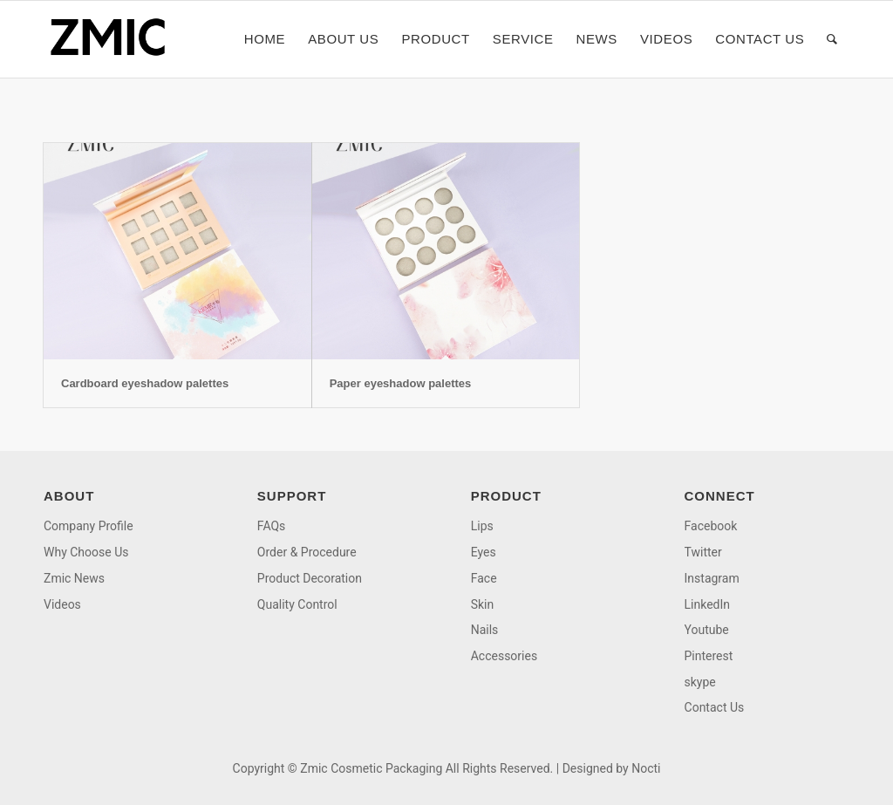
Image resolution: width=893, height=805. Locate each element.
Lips (482, 526)
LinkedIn (708, 604)
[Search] (832, 39)
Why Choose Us (86, 552)
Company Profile (88, 526)
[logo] (113, 39)
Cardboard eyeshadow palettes (144, 383)
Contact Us (715, 707)
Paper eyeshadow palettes (401, 383)
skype (700, 682)
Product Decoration (309, 578)
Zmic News (74, 578)
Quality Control (297, 604)
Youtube (707, 630)
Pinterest (709, 656)
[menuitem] (265, 39)
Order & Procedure (307, 552)
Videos (62, 604)
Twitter (703, 552)
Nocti (645, 768)
